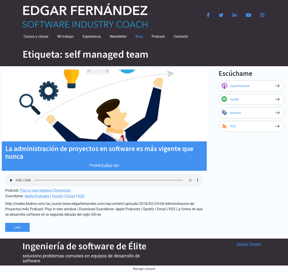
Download (62, 190)
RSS (81, 196)
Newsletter (118, 36)
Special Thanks (248, 244)
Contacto (181, 36)
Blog (139, 36)
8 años (106, 165)
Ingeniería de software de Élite (84, 246)
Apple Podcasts (37, 196)
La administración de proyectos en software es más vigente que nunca (99, 152)
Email (70, 196)
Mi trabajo (65, 36)
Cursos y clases (36, 36)
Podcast (158, 36)
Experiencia (92, 36)
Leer (17, 227)
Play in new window (36, 190)
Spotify (57, 196)
